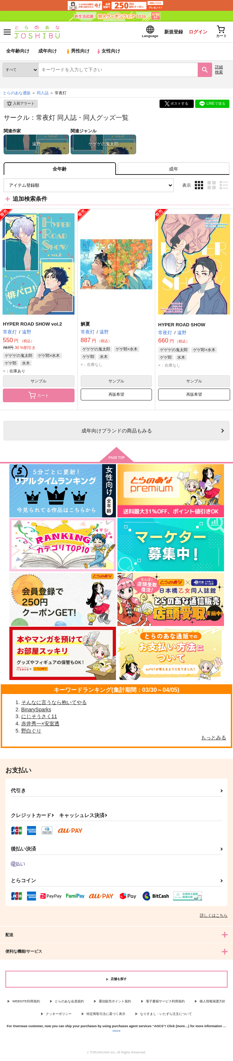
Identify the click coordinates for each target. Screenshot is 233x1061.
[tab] (173, 169)
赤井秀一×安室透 (40, 724)
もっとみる (213, 738)
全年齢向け (18, 52)
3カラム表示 (199, 185)
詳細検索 (219, 69)
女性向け (108, 52)
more (116, 1031)
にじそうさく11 (39, 717)
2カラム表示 (211, 185)
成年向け (47, 52)
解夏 (85, 324)
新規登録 (172, 32)
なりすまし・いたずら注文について (166, 1014)
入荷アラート (20, 104)
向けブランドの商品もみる (116, 431)
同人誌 (43, 93)
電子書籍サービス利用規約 (165, 1001)
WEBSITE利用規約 (26, 1001)
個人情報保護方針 (212, 1001)
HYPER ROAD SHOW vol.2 (32, 324)
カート (38, 396)
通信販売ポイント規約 (115, 1001)
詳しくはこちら (214, 915)
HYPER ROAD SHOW (181, 325)
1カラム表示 (223, 185)
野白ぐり (31, 731)
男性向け (78, 52)
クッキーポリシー (59, 1014)
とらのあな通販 (17, 93)
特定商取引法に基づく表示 (105, 1014)
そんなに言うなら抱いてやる (54, 703)
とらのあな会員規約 (69, 1001)
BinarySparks (36, 710)
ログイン (197, 32)
